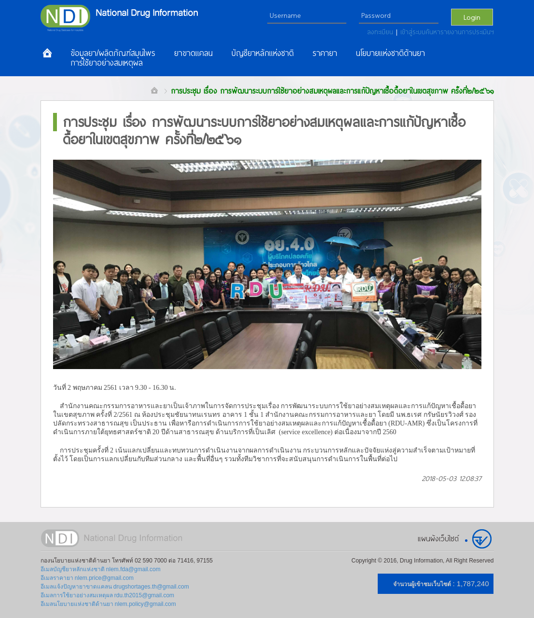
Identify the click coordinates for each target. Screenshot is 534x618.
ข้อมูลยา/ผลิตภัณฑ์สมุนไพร (112, 53)
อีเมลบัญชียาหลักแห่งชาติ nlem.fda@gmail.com (101, 569)
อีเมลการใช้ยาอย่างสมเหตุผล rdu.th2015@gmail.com (108, 595)
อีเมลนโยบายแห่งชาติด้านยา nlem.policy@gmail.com (108, 604)
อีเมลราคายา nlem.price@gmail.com (87, 578)
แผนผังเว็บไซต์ (438, 538)
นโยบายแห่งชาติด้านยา (390, 53)
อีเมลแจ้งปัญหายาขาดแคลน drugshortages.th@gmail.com (115, 586)
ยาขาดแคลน (193, 53)
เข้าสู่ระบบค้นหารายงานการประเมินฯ (447, 32)
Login (472, 17)
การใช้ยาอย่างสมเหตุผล (106, 63)
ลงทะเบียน (381, 32)
